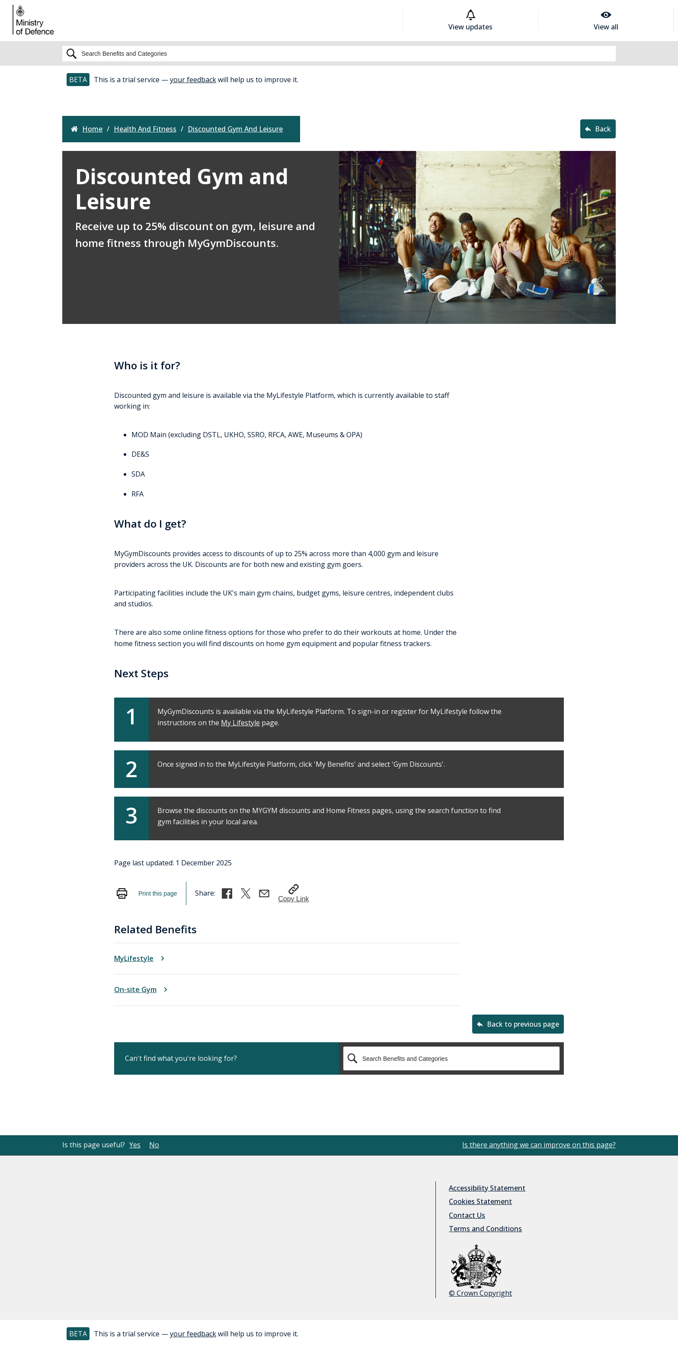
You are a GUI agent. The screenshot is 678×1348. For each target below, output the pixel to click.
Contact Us (467, 1215)
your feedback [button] (193, 79)
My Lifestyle (240, 722)
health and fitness (145, 129)
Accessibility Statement (487, 1188)
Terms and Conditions (485, 1228)
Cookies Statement (480, 1201)
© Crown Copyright (480, 1271)
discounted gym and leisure (235, 129)
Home (86, 129)
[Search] (339, 53)
